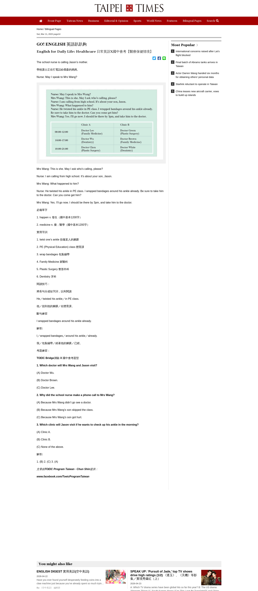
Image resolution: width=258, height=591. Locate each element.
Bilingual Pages (53, 29)
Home (40, 29)
